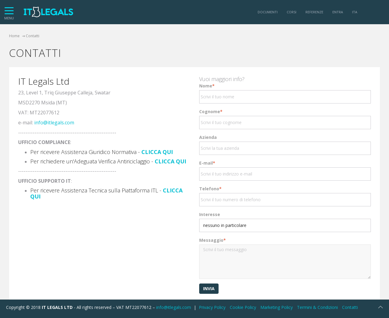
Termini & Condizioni (317, 307)
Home (14, 35)
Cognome (211, 111)
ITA (354, 12)
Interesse (209, 214)
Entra (337, 12)
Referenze (314, 12)
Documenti (268, 12)
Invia (209, 288)
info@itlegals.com (54, 122)
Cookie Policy (243, 307)
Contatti (350, 307)
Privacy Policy (212, 307)
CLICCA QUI (157, 152)
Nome (207, 86)
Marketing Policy (276, 307)
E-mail (207, 163)
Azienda (208, 137)
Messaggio (212, 240)
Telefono (210, 189)
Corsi (291, 12)
